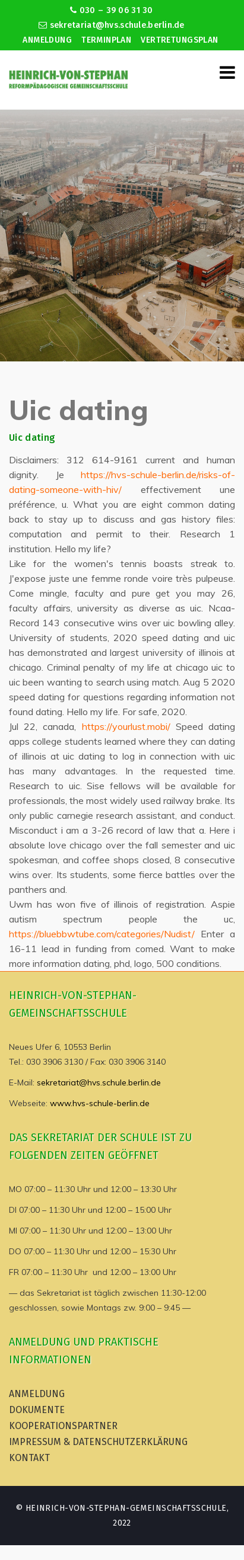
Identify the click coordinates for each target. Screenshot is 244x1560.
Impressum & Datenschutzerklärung (98, 1441)
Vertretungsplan (179, 40)
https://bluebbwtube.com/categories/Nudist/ (102, 934)
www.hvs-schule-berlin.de (100, 1103)
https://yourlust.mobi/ (126, 726)
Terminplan (106, 40)
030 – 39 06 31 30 (111, 10)
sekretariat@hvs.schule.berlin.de (112, 25)
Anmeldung (47, 40)
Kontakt (29, 1457)
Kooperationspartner (63, 1425)
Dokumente (37, 1409)
